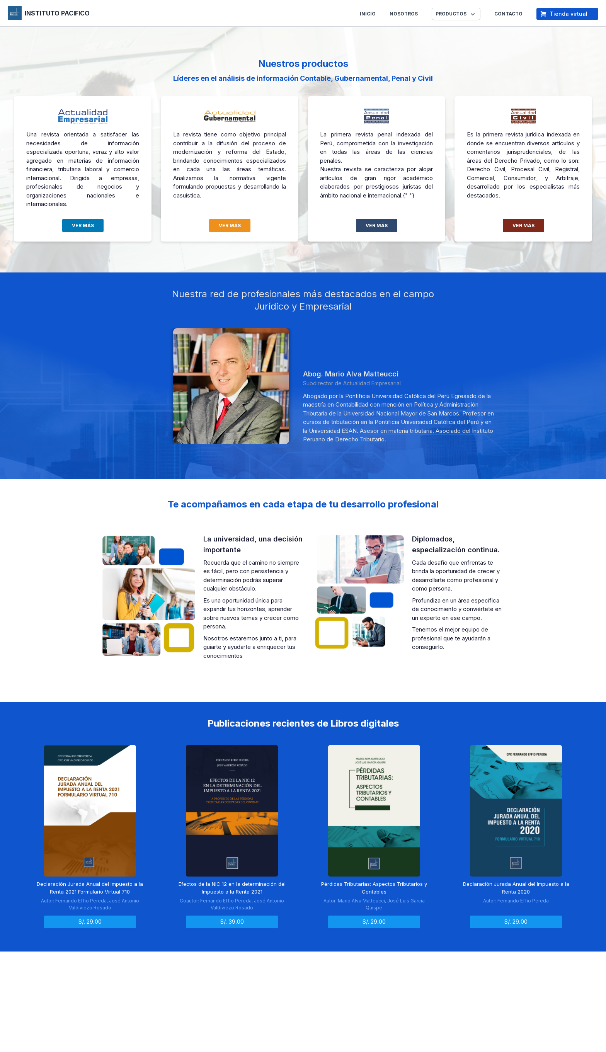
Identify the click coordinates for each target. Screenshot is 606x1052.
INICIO (368, 14)
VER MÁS (83, 225)
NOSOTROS (404, 14)
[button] (456, 14)
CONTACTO (508, 14)
